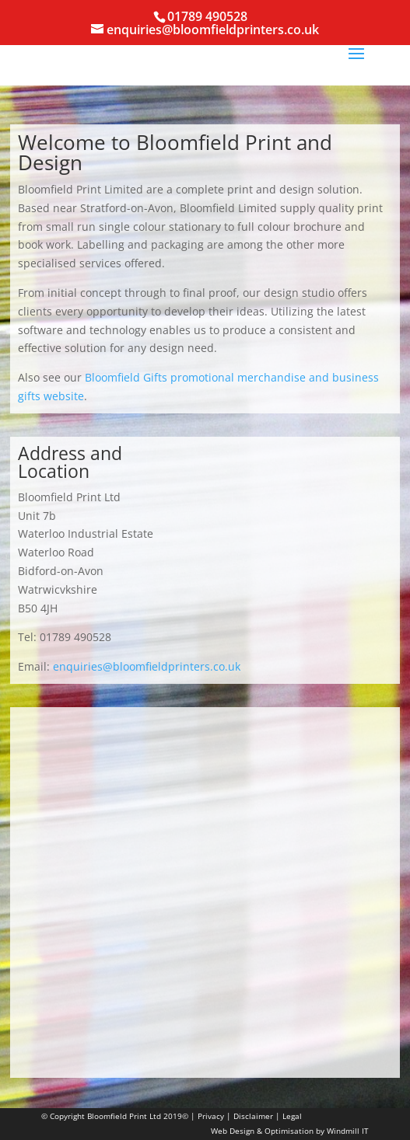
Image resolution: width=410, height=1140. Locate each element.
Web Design (232, 1130)
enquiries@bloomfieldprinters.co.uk (146, 666)
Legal (292, 1115)
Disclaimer (253, 1115)
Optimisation (289, 1130)
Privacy (211, 1115)
